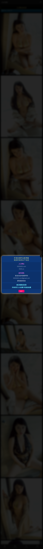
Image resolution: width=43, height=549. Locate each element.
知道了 (21, 291)
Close (41, 256)
